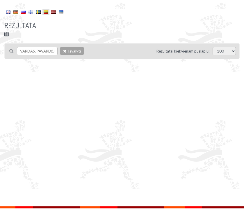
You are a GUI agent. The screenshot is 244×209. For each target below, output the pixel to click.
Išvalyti (72, 50)
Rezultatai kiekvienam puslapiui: (183, 51)
